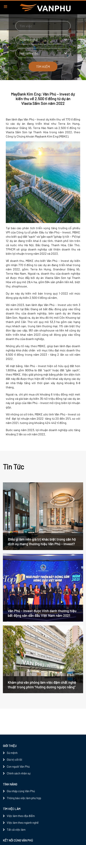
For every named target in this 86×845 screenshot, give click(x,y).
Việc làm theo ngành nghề (23, 822)
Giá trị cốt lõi (14, 759)
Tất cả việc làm (16, 829)
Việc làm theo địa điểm (21, 816)
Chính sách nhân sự (18, 773)
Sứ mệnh (12, 752)
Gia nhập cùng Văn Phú (21, 791)
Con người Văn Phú (18, 766)
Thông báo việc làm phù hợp (24, 798)
